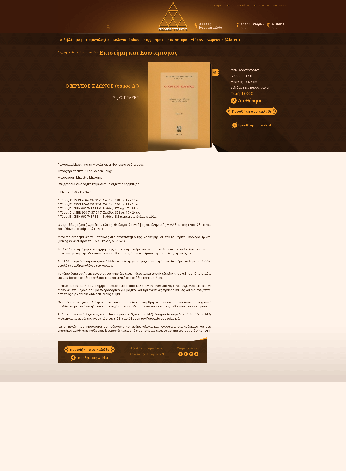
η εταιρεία (217, 5)
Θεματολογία (97, 39)
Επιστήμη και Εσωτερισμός (138, 52)
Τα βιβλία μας (70, 39)
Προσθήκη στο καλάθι (251, 111)
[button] (108, 27)
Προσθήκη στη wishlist (92, 358)
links (262, 5)
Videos (197, 39)
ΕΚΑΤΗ (249, 76)
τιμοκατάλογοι (241, 5)
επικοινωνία (280, 5)
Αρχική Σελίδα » (68, 52)
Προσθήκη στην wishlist (254, 125)
